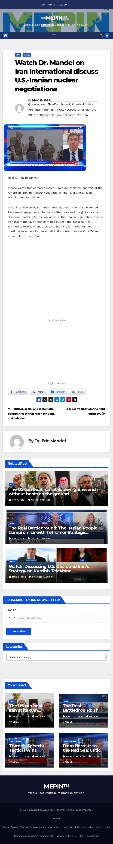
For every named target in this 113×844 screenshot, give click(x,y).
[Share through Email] (78, 392)
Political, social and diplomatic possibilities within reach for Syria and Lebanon (31, 413)
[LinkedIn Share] (58, 392)
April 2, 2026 (21, 756)
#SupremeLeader (63, 115)
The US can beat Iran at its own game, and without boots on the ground (52, 491)
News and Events (66, 836)
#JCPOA (70, 110)
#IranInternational (40, 110)
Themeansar (85, 810)
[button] (101, 35)
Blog (81, 836)
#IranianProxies (82, 104)
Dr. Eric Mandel (41, 100)
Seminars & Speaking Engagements (33, 836)
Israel (27, 55)
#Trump (82, 115)
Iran (18, 55)
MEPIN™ (56, 17)
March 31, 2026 (76, 756)
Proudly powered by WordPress (38, 810)
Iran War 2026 (16, 741)
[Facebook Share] (18, 392)
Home (56, 818)
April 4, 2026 (21, 716)
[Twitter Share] (38, 392)
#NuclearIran (86, 110)
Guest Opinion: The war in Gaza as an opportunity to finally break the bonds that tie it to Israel (56, 827)
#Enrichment (61, 104)
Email (11, 610)
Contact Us (92, 836)
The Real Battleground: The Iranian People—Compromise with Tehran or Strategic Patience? (55, 532)
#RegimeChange (39, 115)
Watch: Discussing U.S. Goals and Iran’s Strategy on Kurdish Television (49, 569)
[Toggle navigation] (54, 35)
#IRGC (59, 110)
